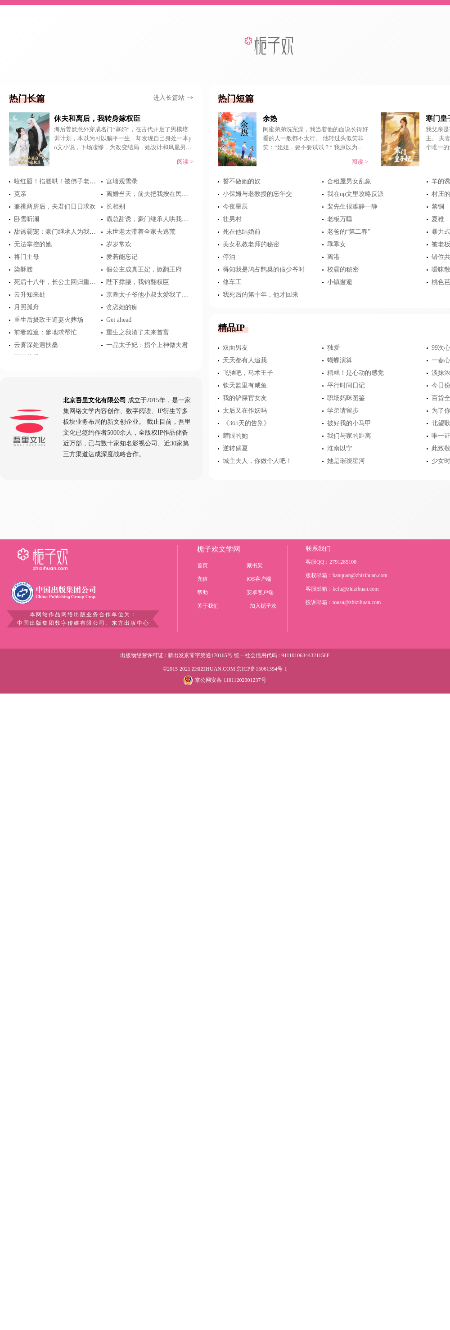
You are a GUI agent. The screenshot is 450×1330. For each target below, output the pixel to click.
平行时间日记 (346, 385)
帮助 (202, 592)
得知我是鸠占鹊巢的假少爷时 (264, 269)
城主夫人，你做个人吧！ (257, 461)
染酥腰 (23, 269)
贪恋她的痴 (122, 307)
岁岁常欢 (118, 244)
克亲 (20, 194)
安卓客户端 (260, 592)
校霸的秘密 (343, 269)
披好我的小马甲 (349, 423)
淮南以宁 (339, 448)
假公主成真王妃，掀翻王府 (144, 269)
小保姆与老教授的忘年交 (257, 194)
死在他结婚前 (242, 231)
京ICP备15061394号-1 (261, 669)
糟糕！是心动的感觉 (355, 372)
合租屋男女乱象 (349, 181)
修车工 (232, 282)
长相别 (115, 206)
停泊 (229, 257)
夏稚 (438, 219)
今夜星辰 (235, 206)
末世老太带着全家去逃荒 (141, 231)
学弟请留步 (343, 410)
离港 (333, 257)
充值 (202, 579)
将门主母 (26, 257)
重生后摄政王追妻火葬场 (48, 319)
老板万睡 (339, 219)
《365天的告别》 (246, 423)
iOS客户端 (259, 579)
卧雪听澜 (26, 219)
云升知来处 (29, 294)
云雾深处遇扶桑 (36, 345)
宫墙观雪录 (122, 181)
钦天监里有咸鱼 (245, 385)
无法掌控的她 (33, 244)
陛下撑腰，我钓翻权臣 (137, 282)
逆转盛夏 (235, 448)
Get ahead (118, 319)
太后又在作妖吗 (245, 410)
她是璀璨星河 (346, 461)
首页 (202, 565)
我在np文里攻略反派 (355, 194)
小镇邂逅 (339, 282)
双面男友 (235, 347)
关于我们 (208, 606)
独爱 (333, 347)
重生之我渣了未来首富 (137, 332)
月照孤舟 (26, 307)
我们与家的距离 (349, 435)
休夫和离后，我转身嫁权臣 (97, 118)
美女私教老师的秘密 (251, 244)
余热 (270, 118)
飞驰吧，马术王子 (248, 372)
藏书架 (255, 565)
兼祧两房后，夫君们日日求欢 (55, 206)
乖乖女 (336, 244)
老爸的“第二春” (348, 231)
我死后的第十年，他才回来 (260, 294)
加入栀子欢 (263, 606)
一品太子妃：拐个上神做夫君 (147, 345)
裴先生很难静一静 (352, 206)
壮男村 (232, 219)
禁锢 (438, 206)
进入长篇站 (173, 97)
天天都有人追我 (245, 360)
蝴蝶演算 (339, 360)
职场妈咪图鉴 (346, 398)
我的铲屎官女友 (245, 398)
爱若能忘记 (122, 257)
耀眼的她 (235, 435)
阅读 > (185, 161)
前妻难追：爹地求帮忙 (45, 332)
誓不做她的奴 (242, 181)
